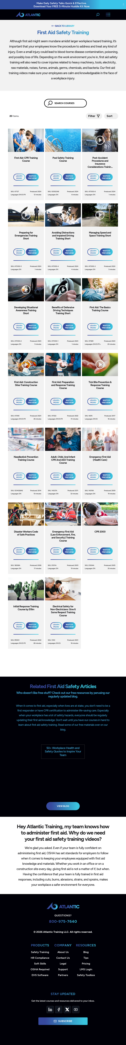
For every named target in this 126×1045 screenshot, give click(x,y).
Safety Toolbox (86, 975)
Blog (86, 952)
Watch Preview (32, 177)
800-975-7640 (63, 921)
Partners (63, 975)
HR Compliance (40, 957)
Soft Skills (40, 963)
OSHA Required (40, 969)
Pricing (86, 963)
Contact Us (63, 957)
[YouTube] (75, 1009)
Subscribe (63, 1021)
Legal (63, 963)
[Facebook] (58, 1009)
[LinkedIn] (50, 1009)
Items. (15, 116)
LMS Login (86, 969)
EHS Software (40, 975)
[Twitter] (67, 1009)
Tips (86, 957)
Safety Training (40, 952)
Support (63, 969)
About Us (63, 952)
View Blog (63, 806)
